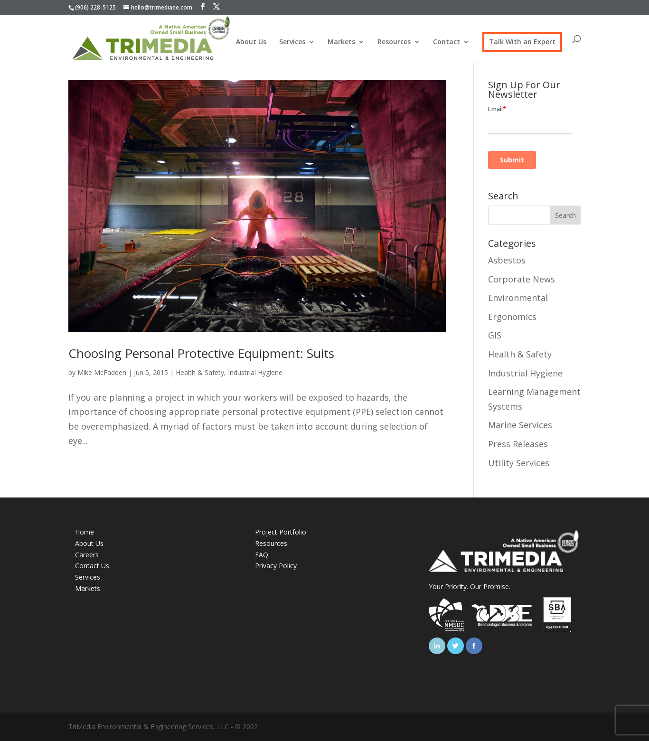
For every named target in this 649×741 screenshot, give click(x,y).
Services (292, 42)
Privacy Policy (276, 565)
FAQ (261, 554)
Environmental (518, 297)
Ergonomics (512, 316)
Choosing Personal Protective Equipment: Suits (201, 353)
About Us (251, 42)
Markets (341, 42)
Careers (87, 554)
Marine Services (520, 425)
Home (84, 531)
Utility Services (518, 463)
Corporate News (521, 279)
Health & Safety (200, 372)
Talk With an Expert (522, 41)
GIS (494, 335)
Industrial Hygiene (255, 372)
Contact (446, 42)
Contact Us (92, 565)
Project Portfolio (280, 531)
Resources (394, 42)
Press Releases (518, 444)
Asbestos (507, 260)
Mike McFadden (101, 372)
